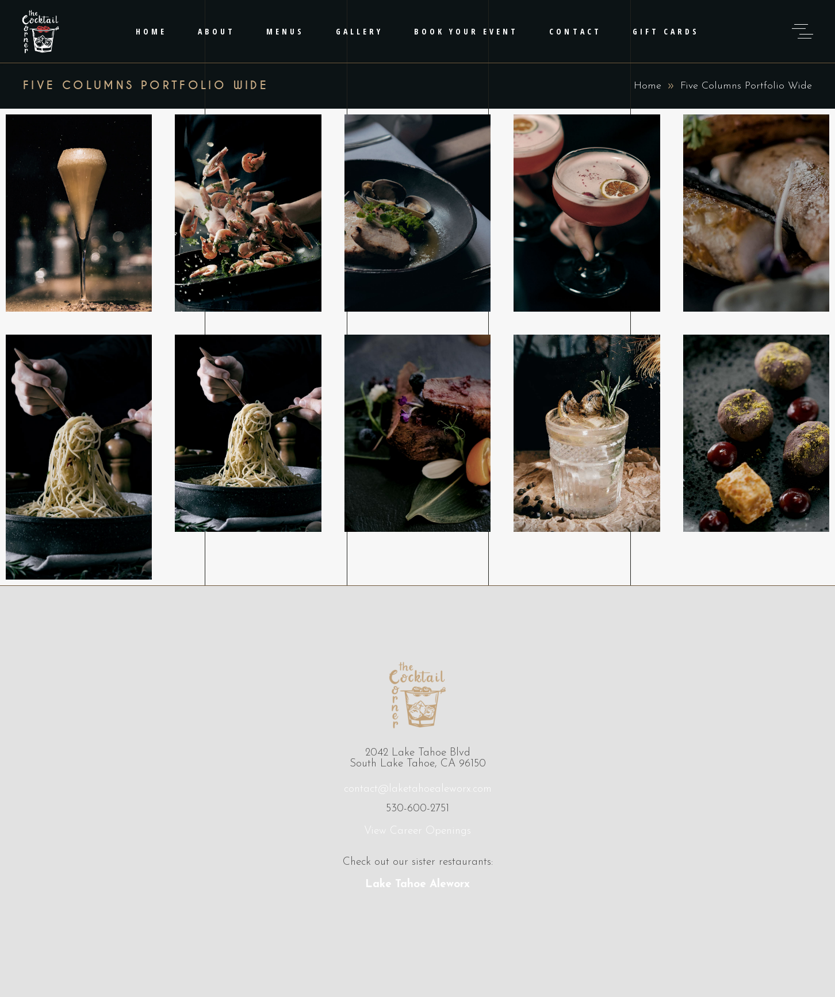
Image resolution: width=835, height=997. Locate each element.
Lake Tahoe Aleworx (417, 884)
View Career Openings (417, 831)
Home (647, 85)
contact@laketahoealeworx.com (418, 789)
